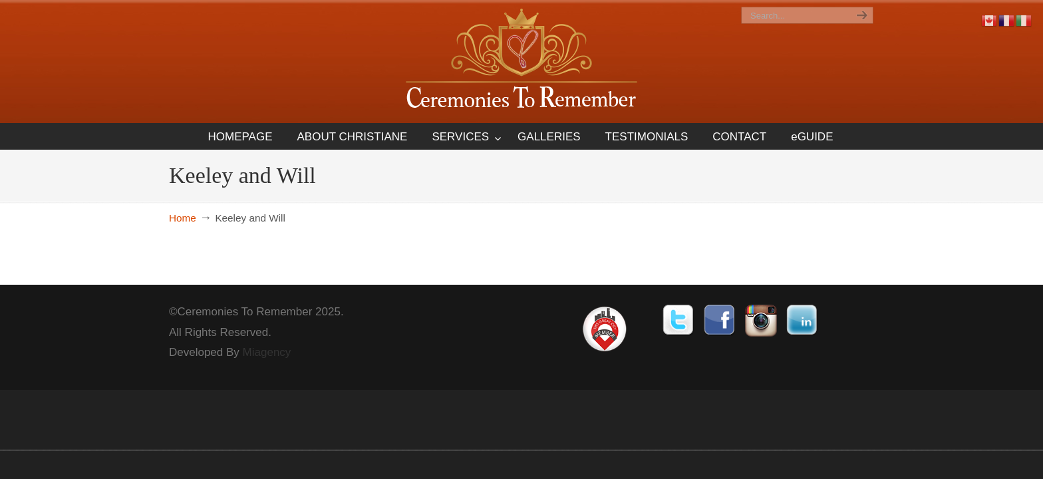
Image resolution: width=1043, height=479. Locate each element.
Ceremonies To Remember (521, 61)
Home (182, 218)
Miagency (267, 352)
